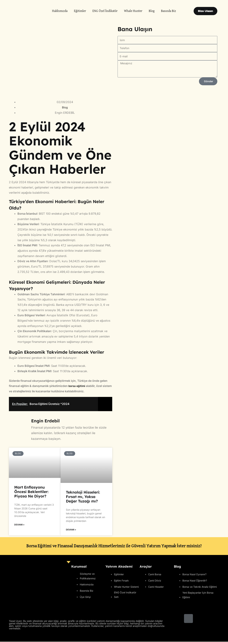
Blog (152, 11)
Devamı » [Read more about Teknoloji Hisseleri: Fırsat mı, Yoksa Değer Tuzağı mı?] (71, 530)
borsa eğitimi (77, 386)
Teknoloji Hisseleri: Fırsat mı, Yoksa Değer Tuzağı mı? (83, 496)
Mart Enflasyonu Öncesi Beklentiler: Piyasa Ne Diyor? (31, 491)
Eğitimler (80, 11)
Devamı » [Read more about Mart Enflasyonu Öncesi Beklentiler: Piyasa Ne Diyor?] (19, 525)
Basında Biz (168, 11)
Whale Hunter (133, 11)
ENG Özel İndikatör (105, 11)
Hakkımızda (60, 11)
